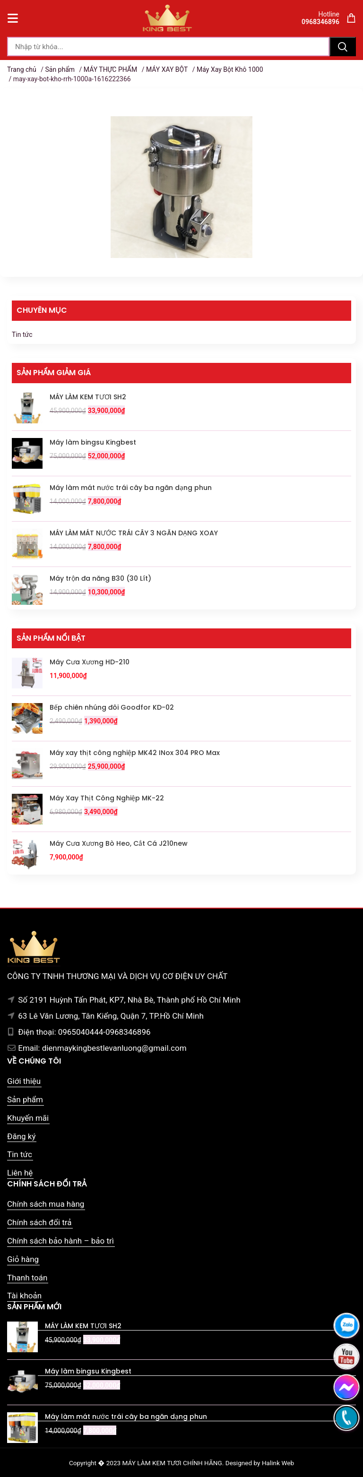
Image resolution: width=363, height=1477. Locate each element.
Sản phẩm (60, 69)
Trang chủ (21, 69)
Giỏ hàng (23, 1259)
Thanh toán (27, 1277)
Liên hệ (20, 1172)
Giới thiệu (24, 1081)
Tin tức (22, 334)
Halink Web (278, 1463)
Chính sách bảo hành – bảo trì (60, 1240)
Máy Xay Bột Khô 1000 (230, 69)
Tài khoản (24, 1295)
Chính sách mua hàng (45, 1204)
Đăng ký (21, 1136)
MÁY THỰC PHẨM (110, 69)
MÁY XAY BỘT (167, 69)
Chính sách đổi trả (39, 1222)
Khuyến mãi (28, 1118)
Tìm (342, 46)
